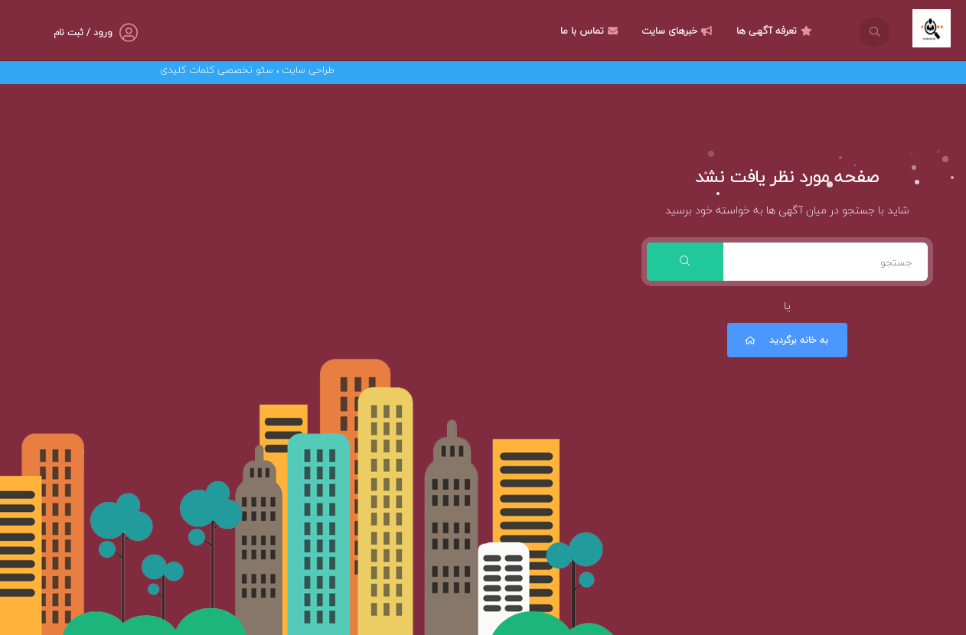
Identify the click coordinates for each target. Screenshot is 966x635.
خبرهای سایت (678, 30)
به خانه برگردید (785, 340)
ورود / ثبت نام (83, 32)
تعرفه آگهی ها (776, 30)
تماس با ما (591, 30)
